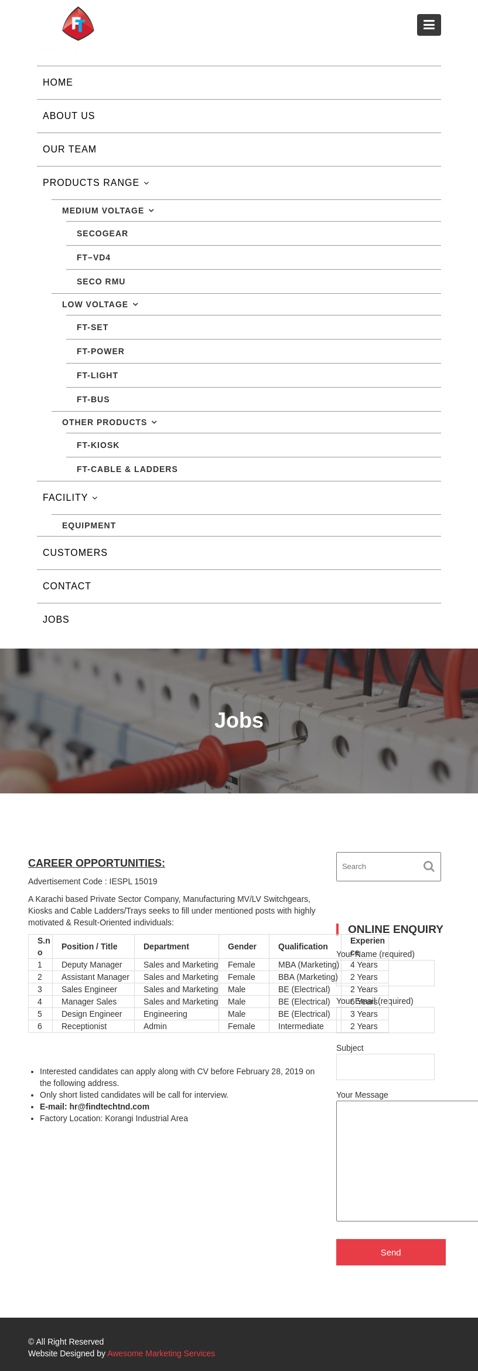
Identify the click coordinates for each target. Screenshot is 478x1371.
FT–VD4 (94, 257)
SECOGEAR (102, 233)
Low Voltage (95, 304)
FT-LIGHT (97, 375)
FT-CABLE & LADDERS (127, 469)
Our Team (70, 149)
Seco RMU (101, 281)
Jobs (56, 620)
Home (58, 82)
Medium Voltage (103, 210)
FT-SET (92, 327)
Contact (67, 586)
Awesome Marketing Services (161, 1353)
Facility (65, 498)
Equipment (89, 525)
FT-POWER (101, 351)
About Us (69, 116)
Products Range (91, 183)
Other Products (104, 422)
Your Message (385, 1156)
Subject (385, 1057)
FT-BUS (93, 399)
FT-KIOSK (98, 445)
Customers (75, 553)
